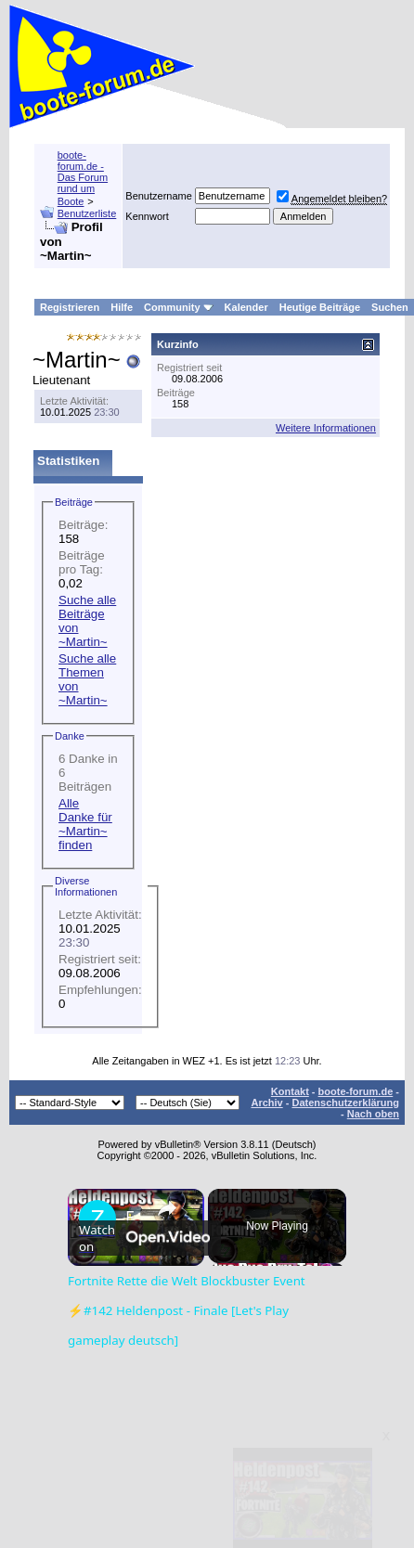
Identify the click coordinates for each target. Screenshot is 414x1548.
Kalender (246, 307)
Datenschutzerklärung (345, 1102)
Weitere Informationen (326, 427)
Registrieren (69, 307)
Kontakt (290, 1091)
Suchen (389, 307)
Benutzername (158, 195)
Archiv (266, 1102)
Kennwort (146, 216)
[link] (97, 1218)
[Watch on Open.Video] (144, 1304)
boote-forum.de (356, 1091)
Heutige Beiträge (319, 307)
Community (178, 307)
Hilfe (121, 307)
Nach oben (373, 1113)
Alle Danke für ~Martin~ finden (85, 824)
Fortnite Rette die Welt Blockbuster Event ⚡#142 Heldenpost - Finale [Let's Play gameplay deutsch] (133, 1217)
